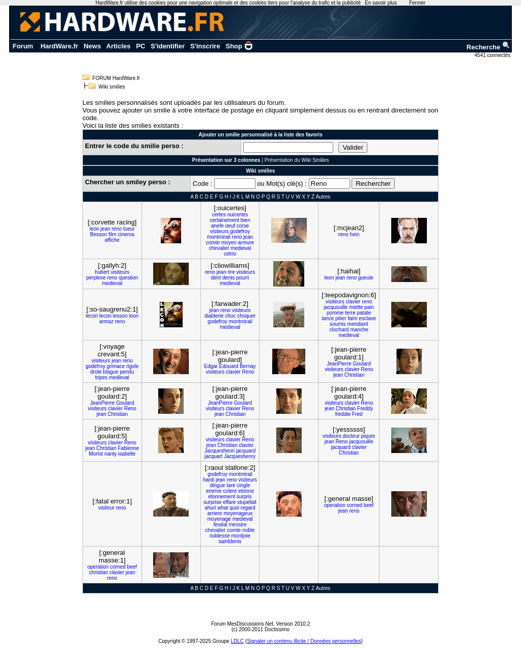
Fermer (417, 3)
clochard (339, 329)
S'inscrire (205, 46)
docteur (350, 436)
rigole (132, 366)
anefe (217, 226)
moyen (229, 242)
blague (111, 372)
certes (219, 214)
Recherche (488, 47)
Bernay (248, 366)
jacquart (214, 456)
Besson (98, 234)
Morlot (96, 454)
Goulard (362, 364)
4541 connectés (493, 55)
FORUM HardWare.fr (116, 78)
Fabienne (128, 448)
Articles (118, 46)
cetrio (230, 254)
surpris (244, 496)
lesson (120, 316)
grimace (116, 366)
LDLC (237, 641)
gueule (365, 277)
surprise (213, 502)
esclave (367, 318)
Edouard (229, 366)
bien (245, 220)
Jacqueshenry (239, 456)
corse (243, 226)
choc (230, 316)
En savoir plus (381, 3)
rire (231, 272)
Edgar (211, 366)
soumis (338, 324)
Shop (239, 46)
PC (140, 46)
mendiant (357, 324)
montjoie (240, 536)
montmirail (218, 237)
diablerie (214, 316)
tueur (129, 229)
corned (354, 505)
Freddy (365, 408)
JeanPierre (339, 364)
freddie (343, 414)
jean (105, 229)
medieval (240, 248)
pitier (340, 318)
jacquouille (336, 307)
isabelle (126, 454)
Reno (248, 372)
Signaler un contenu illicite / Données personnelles (304, 641)
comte (213, 242)
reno (116, 229)
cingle (243, 485)
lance (328, 318)
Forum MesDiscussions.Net (242, 624)
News (92, 46)
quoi (234, 508)
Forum (23, 46)
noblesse (220, 536)
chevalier (219, 248)
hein (355, 234)
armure (246, 242)
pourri (242, 277)
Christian (354, 375)
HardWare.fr (59, 46)
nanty (110, 454)
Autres (322, 197)
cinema (126, 234)
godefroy (240, 231)
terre (350, 313)
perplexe (96, 277)
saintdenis (229, 541)
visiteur (106, 508)
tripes (101, 377)
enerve (214, 491)
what (222, 508)
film (112, 234)
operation (334, 505)
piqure (368, 436)
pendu (127, 372)
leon (94, 229)
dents (228, 277)
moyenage (219, 519)
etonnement (221, 496)
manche (359, 329)
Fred (357, 414)
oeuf (230, 226)
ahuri (210, 508)
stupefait (246, 502)
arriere (215, 513)
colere (230, 491)
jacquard (245, 451)
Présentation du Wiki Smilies (297, 160)
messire (238, 524)
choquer (246, 316)
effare (229, 502)
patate (364, 313)
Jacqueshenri (220, 451)
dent (215, 277)
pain (369, 307)
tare (230, 485)
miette (356, 307)
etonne (246, 491)
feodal (220, 524)
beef (368, 505)
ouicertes (237, 214)
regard (248, 508)
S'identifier (168, 46)
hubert (102, 272)
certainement (224, 220)
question (128, 277)
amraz (106, 321)
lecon (91, 316)
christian (98, 572)
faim (352, 318)
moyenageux (237, 513)
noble (248, 530)
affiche (112, 240)
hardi (208, 480)
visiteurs (219, 231)
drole (96, 372)
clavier (353, 301)
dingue (217, 485)
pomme (335, 313)
